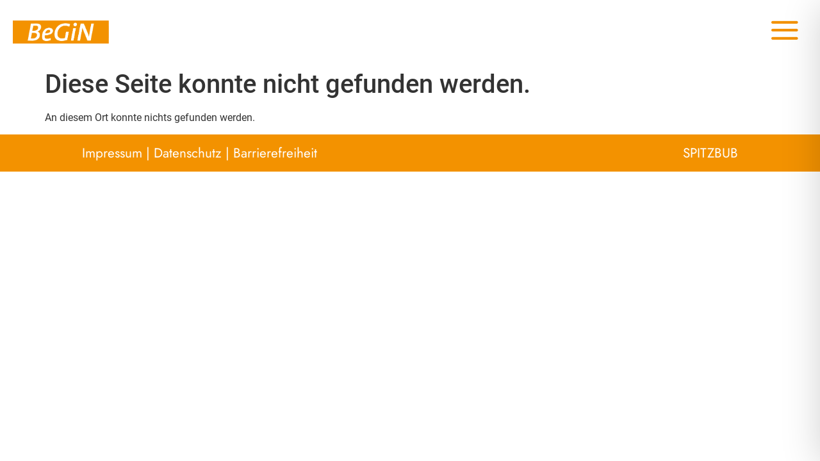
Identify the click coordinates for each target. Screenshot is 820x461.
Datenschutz (188, 153)
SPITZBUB (710, 153)
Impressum (112, 153)
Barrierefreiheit (275, 153)
